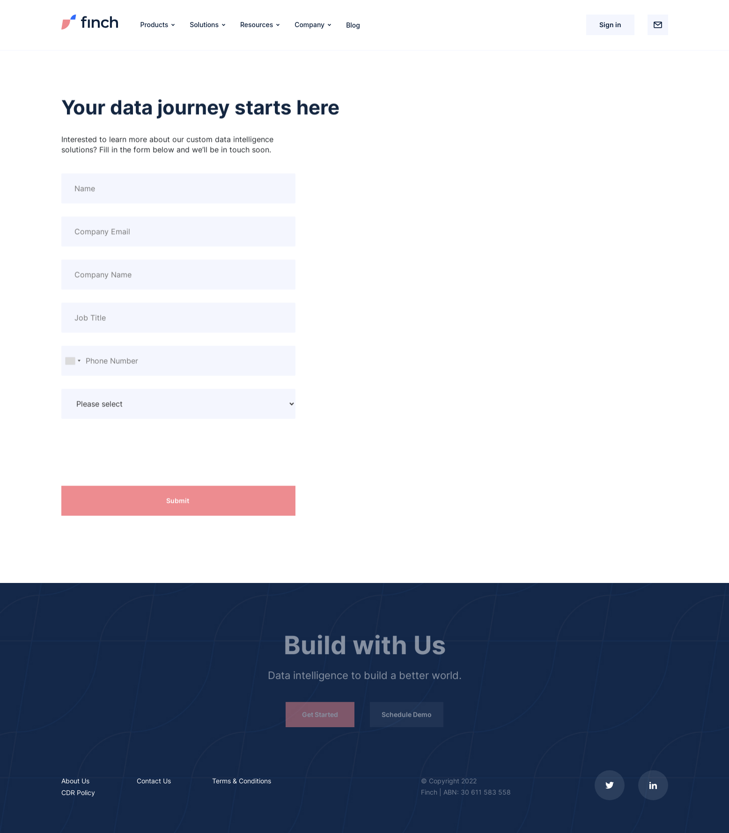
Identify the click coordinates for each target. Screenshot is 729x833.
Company (309, 25)
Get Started (320, 716)
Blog (353, 25)
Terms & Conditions (241, 781)
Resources (256, 25)
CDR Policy (78, 792)
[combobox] (72, 361)
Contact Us (154, 781)
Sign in (610, 25)
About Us (75, 781)
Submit (177, 501)
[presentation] (132, 459)
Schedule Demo (407, 716)
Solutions (204, 25)
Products (154, 25)
